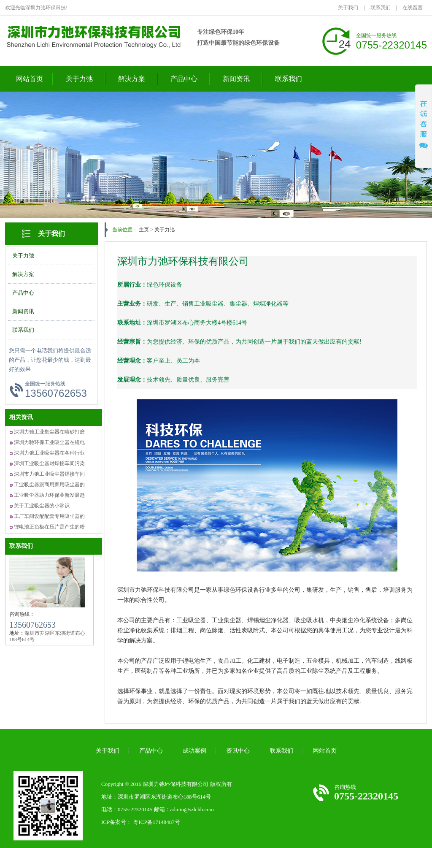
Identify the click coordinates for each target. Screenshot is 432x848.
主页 (144, 230)
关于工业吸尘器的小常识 (42, 506)
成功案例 (194, 751)
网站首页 (29, 78)
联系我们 (380, 8)
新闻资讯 (236, 78)
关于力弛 (79, 78)
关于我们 (348, 8)
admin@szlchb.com (192, 809)
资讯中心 (238, 751)
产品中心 (183, 78)
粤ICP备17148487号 (156, 822)
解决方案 (131, 78)
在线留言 (412, 8)
